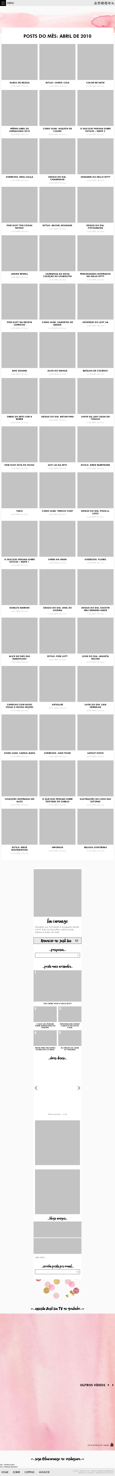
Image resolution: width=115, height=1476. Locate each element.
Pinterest (109, 2)
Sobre (16, 1472)
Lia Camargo (89, 1473)
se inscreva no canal (98, 1445)
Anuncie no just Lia (56, 941)
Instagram (99, 2)
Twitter (106, 2)
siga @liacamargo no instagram (57, 1459)
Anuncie (44, 1472)
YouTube (95, 2)
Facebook (102, 2)
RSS (113, 2)
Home (4, 1472)
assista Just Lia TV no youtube (57, 1308)
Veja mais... (40, 1257)
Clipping (29, 1472)
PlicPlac (110, 1473)
